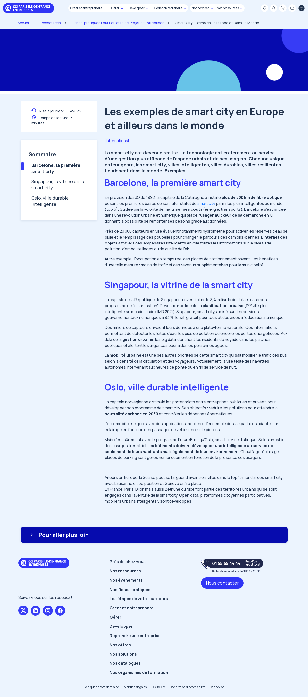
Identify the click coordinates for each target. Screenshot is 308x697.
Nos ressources (125, 571)
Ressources (51, 22)
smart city (206, 203)
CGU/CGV (158, 687)
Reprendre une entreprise (135, 635)
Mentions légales (135, 687)
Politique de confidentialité (101, 687)
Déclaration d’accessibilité (187, 687)
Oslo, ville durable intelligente (50, 201)
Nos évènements (126, 580)
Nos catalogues (125, 663)
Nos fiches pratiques (130, 589)
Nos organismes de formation (139, 672)
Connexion (217, 687)
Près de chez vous (128, 561)
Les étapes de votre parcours (139, 598)
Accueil (24, 22)
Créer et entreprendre (132, 608)
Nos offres (120, 645)
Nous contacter (222, 583)
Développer (121, 626)
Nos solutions (123, 654)
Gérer (115, 617)
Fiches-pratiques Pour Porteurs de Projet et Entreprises (118, 22)
